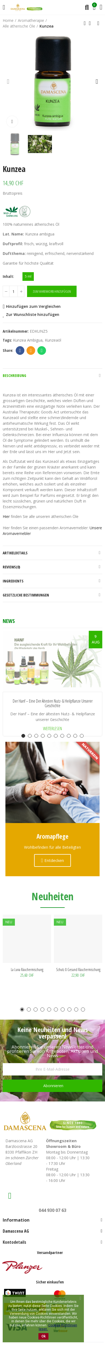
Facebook (20, 350)
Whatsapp (42, 350)
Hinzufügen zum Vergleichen (33, 306)
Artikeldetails (15, 552)
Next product (98, 23)
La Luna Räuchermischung (27, 969)
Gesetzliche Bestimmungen (26, 595)
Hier (6, 516)
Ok (43, 1336)
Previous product (85, 23)
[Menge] (13, 291)
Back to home (91, 23)
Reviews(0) (11, 566)
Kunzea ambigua (27, 340)
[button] (8, 81)
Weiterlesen (52, 728)
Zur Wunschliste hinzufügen (32, 314)
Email (31, 350)
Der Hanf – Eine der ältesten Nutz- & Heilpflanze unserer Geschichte (53, 703)
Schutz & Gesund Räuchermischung (78, 969)
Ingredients (13, 581)
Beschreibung (14, 375)
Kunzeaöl (53, 340)
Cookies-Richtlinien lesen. (58, 1327)
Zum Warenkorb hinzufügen (52, 291)
